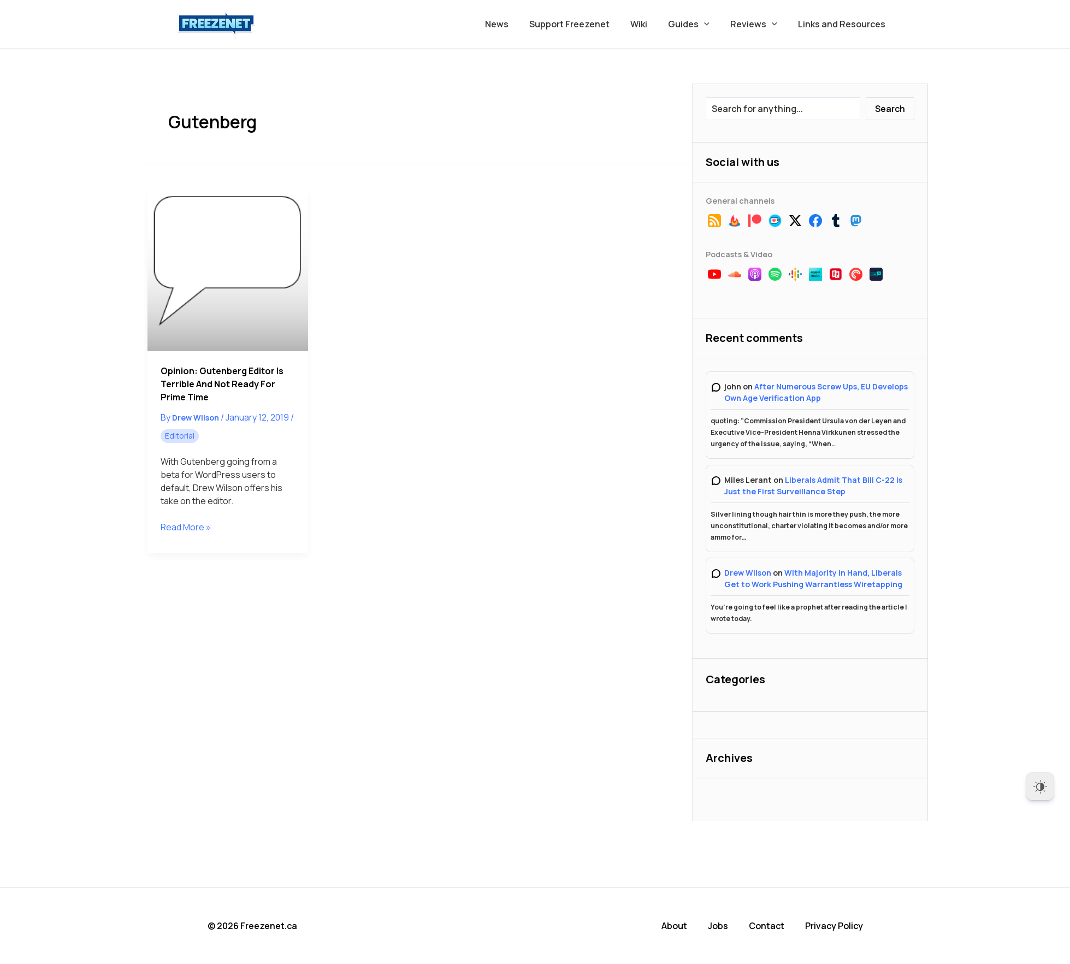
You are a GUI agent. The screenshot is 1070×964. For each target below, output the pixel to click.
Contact (766, 926)
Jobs (718, 926)
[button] (712, 24)
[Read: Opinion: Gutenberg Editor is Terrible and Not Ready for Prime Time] (227, 271)
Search (890, 109)
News (515, 24)
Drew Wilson (747, 572)
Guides (697, 24)
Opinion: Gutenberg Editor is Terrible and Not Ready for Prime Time (222, 384)
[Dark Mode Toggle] (1040, 786)
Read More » (186, 527)
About (674, 926)
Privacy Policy (834, 926)
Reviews (758, 24)
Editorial (179, 435)
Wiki (650, 24)
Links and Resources (843, 24)
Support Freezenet (584, 24)
